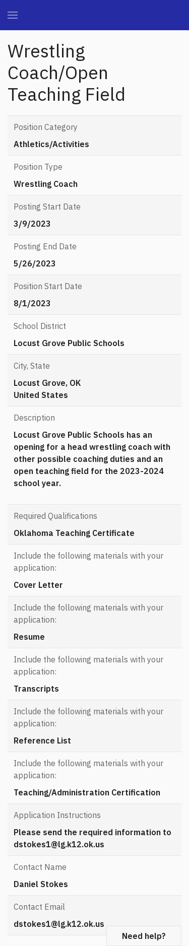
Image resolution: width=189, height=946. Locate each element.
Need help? (144, 936)
